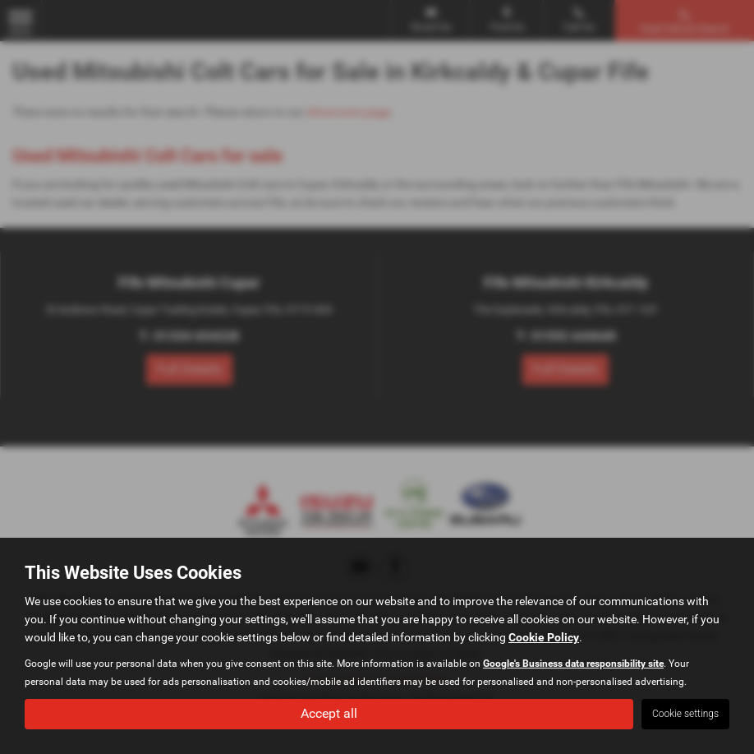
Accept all (329, 713)
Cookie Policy (543, 637)
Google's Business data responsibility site (573, 663)
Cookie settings (685, 713)
